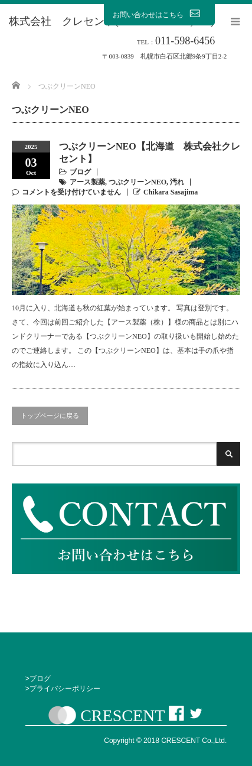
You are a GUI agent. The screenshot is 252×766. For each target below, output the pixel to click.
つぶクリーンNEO (137, 182)
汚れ (177, 182)
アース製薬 (87, 182)
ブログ (80, 172)
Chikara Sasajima (170, 192)
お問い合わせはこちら (159, 14)
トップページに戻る (50, 415)
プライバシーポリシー (65, 688)
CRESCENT (122, 715)
